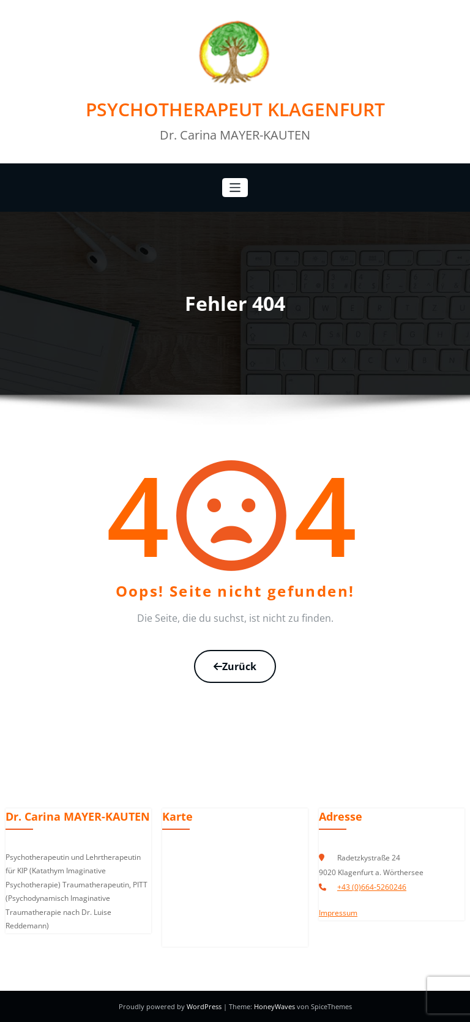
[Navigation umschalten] (235, 187)
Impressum (338, 913)
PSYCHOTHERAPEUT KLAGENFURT (235, 109)
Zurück (235, 666)
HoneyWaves (274, 1006)
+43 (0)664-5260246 (371, 887)
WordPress (205, 1006)
